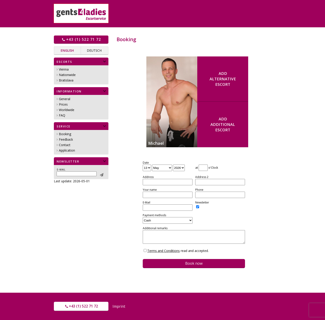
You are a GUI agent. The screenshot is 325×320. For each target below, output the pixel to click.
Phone (199, 190)
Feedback (66, 139)
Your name (150, 190)
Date (146, 163)
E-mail (61, 169)
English (67, 50)
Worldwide (66, 110)
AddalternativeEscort (223, 79)
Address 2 (201, 177)
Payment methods (154, 215)
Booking (65, 134)
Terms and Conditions (163, 251)
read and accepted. (178, 251)
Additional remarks (155, 228)
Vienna (64, 69)
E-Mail (146, 202)
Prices (63, 104)
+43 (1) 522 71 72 (81, 39)
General (64, 99)
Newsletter (202, 202)
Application (67, 150)
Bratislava (66, 80)
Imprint (118, 306)
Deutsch (94, 50)
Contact (64, 145)
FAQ (62, 115)
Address (148, 177)
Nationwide (67, 75)
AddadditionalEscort (222, 124)
